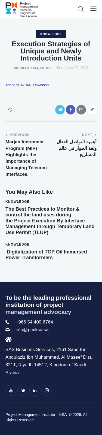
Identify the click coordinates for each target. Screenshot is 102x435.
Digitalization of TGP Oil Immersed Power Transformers (46, 255)
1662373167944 (18, 85)
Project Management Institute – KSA (36, 414)
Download (41, 85)
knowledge (51, 34)
